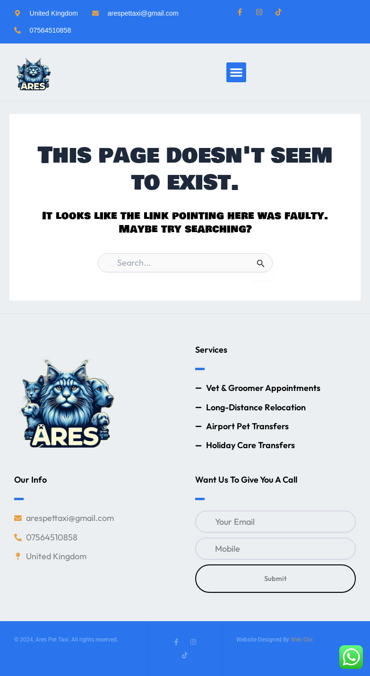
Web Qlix (302, 639)
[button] (236, 72)
